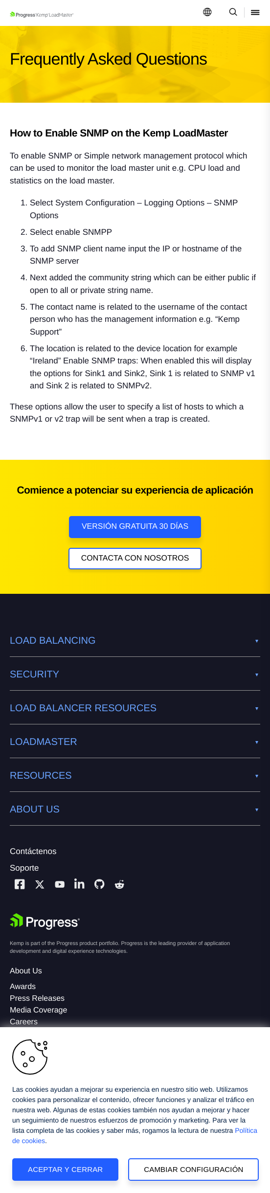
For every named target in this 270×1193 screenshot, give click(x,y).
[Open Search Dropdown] (232, 13)
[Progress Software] (45, 921)
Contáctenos (33, 851)
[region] (135, 1110)
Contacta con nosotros (135, 558)
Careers (24, 1022)
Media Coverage (38, 1010)
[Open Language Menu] (207, 13)
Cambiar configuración (193, 1169)
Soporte (24, 868)
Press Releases (37, 998)
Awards (23, 987)
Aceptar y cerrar (65, 1169)
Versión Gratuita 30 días (135, 526)
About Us (26, 971)
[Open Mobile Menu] (255, 13)
